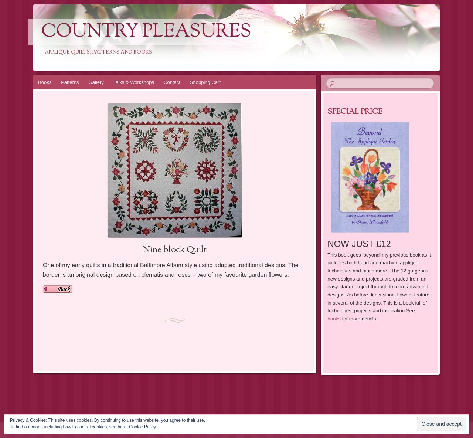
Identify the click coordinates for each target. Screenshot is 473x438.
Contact (172, 82)
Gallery (96, 82)
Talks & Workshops (133, 82)
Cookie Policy (142, 426)
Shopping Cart (205, 82)
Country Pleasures (146, 32)
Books (44, 82)
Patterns (70, 82)
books (334, 319)
